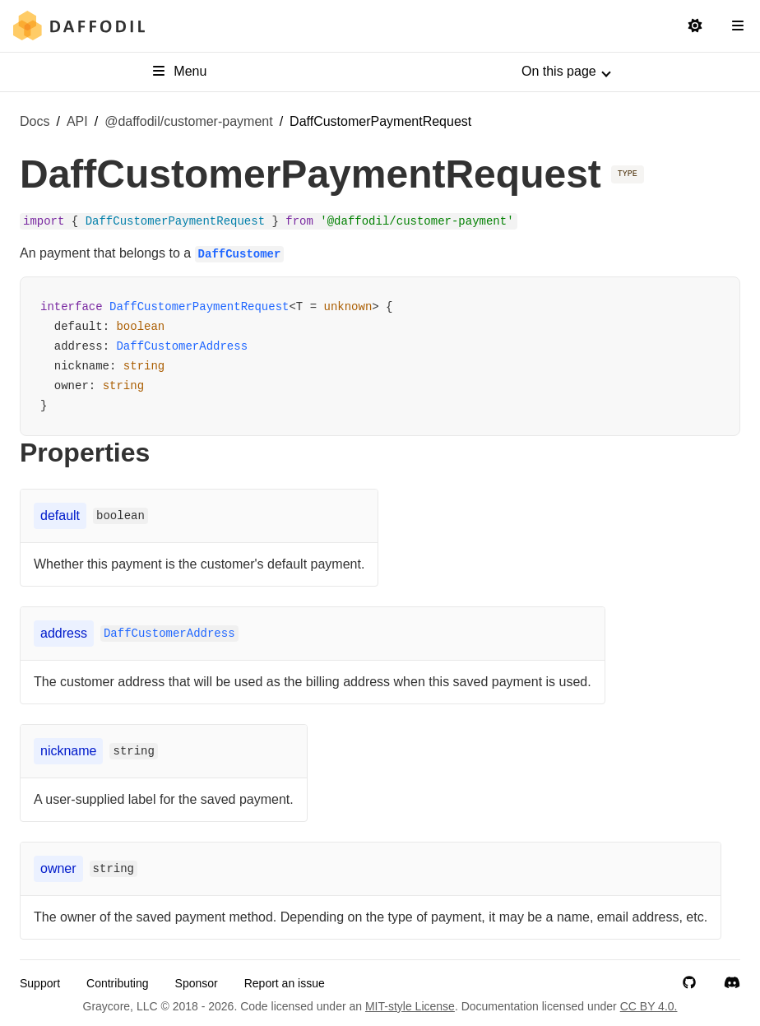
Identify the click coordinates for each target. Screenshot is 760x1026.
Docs (34, 121)
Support (40, 983)
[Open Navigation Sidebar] (738, 26)
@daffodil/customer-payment (188, 121)
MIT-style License (410, 1006)
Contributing (117, 983)
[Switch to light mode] (695, 26)
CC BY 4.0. (649, 1006)
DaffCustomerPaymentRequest (199, 306)
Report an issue (284, 983)
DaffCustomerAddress (182, 346)
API (77, 121)
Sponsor (196, 983)
